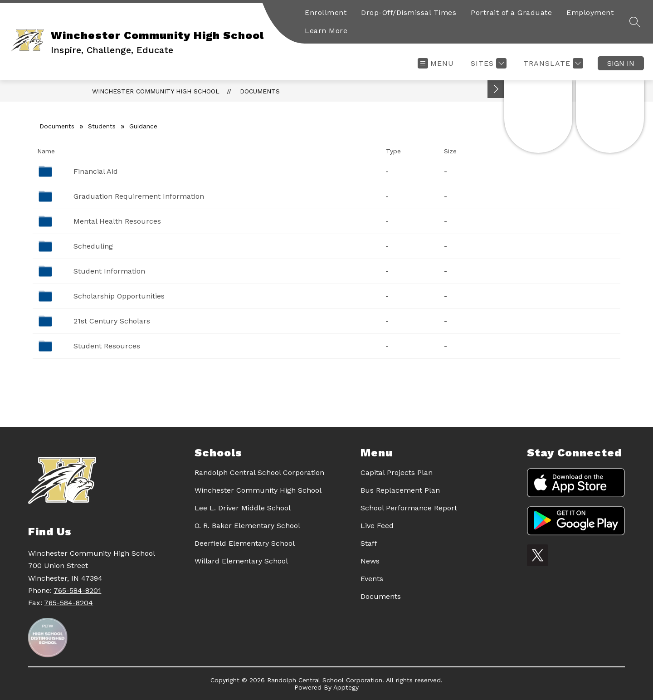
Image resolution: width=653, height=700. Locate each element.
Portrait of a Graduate (511, 12)
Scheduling (93, 246)
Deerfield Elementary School (245, 543)
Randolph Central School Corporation (259, 472)
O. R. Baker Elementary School (247, 525)
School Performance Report (409, 508)
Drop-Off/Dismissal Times (408, 12)
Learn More (326, 30)
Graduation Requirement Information (138, 196)
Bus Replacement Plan (400, 490)
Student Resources (106, 346)
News (370, 561)
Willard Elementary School (241, 561)
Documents (260, 91)
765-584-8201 (77, 590)
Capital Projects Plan (397, 472)
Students (102, 126)
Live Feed (377, 525)
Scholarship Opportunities (119, 296)
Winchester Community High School (155, 91)
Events (372, 578)
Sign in (620, 63)
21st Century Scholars (111, 321)
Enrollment (325, 12)
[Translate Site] (552, 63)
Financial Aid (95, 171)
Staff (369, 543)
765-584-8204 (68, 602)
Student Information (109, 271)
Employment (590, 12)
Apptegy (346, 687)
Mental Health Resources (117, 221)
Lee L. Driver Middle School (243, 508)
